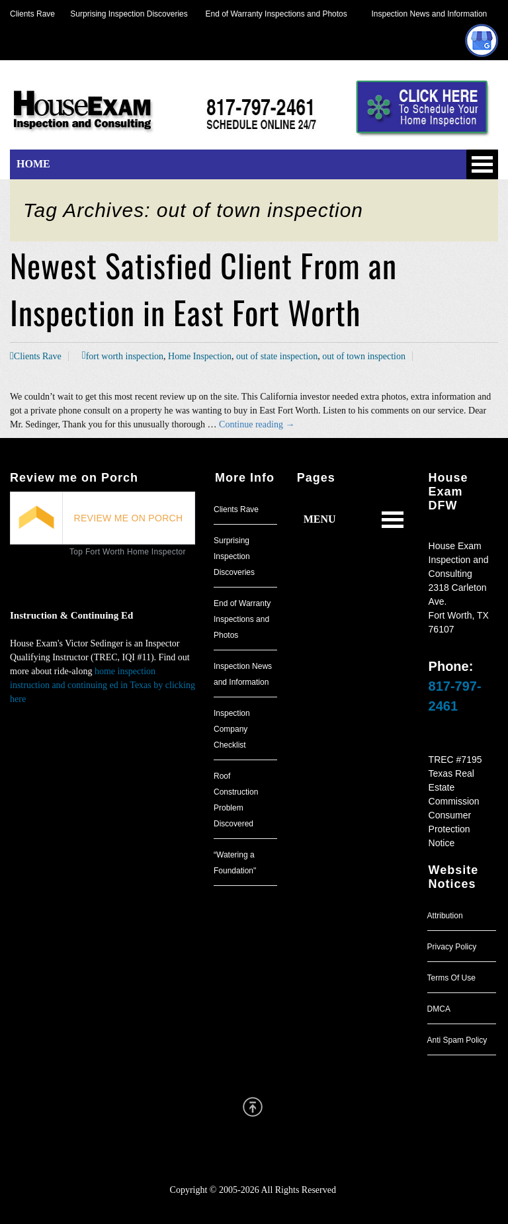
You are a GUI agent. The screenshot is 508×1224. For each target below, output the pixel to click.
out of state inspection (277, 356)
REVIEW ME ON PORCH (128, 518)
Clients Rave (32, 14)
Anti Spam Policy (457, 1040)
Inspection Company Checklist (232, 729)
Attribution (445, 915)
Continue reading (256, 424)
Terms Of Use (451, 978)
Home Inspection (200, 356)
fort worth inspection (124, 356)
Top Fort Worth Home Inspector (127, 551)
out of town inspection (363, 356)
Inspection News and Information (429, 14)
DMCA (438, 1009)
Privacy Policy (452, 946)
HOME (33, 163)
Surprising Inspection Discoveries (121, 14)
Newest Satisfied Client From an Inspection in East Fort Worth (203, 288)
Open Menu (482, 164)
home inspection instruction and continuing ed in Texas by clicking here (102, 685)
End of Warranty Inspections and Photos (280, 14)
